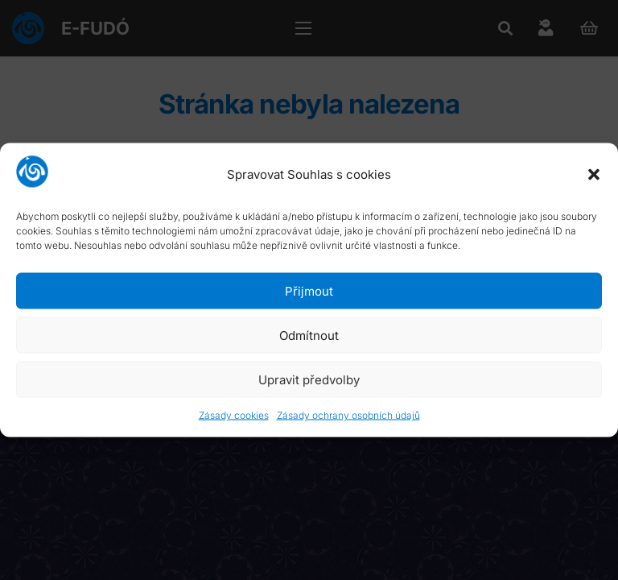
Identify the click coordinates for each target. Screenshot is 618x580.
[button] (594, 174)
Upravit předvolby (309, 379)
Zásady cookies (234, 415)
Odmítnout (309, 334)
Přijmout (309, 290)
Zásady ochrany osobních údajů (348, 415)
